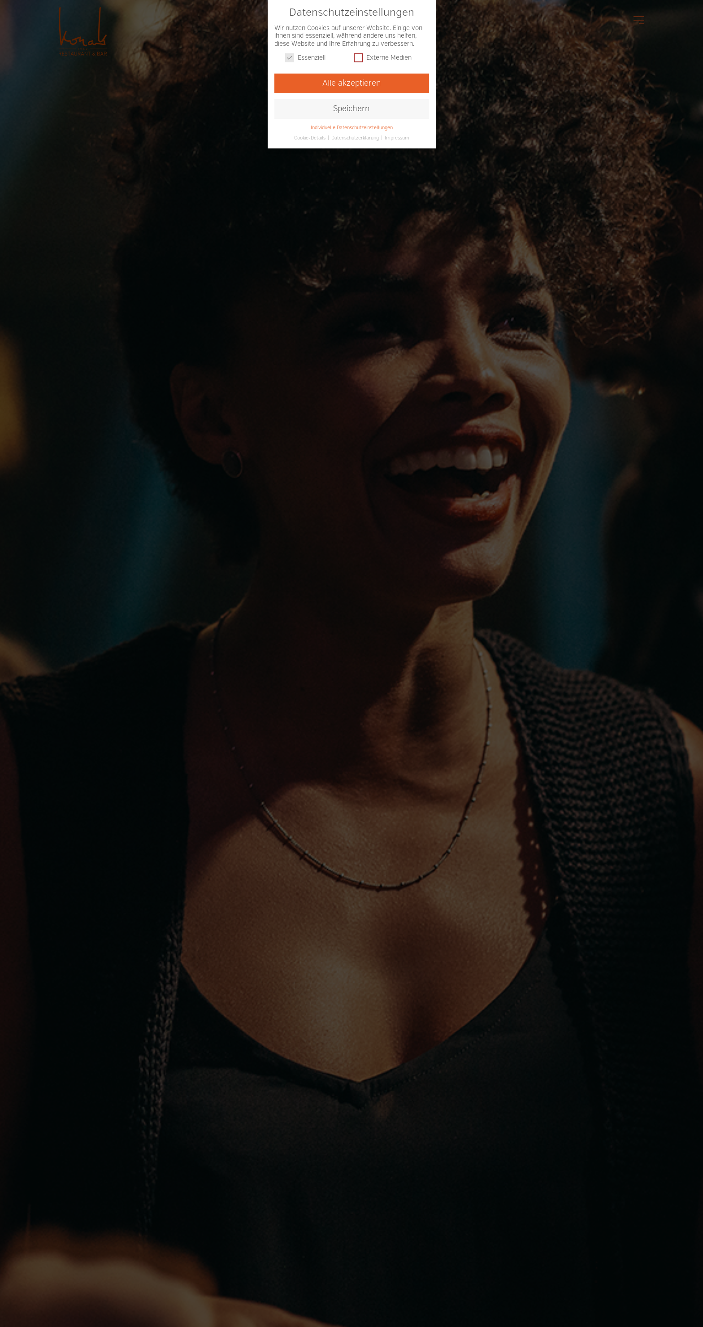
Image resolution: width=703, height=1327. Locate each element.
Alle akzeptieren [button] (351, 82)
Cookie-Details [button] (310, 136)
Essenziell (305, 56)
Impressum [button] (397, 136)
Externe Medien (383, 56)
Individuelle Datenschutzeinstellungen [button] (352, 126)
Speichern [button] (351, 107)
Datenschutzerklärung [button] (355, 136)
